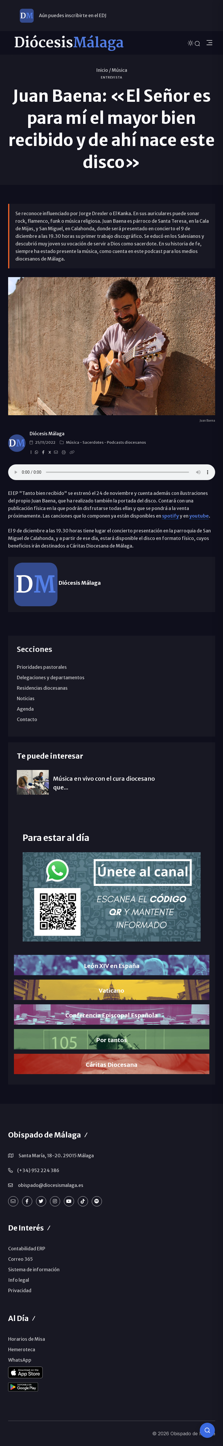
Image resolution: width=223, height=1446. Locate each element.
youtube (199, 516)
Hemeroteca (21, 1349)
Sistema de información (34, 1269)
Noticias (26, 698)
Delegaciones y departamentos (50, 677)
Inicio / (103, 70)
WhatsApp (19, 1360)
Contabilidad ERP (26, 1248)
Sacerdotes (93, 442)
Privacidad (19, 1290)
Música (119, 70)
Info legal (18, 1280)
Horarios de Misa (26, 1339)
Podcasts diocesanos (126, 442)
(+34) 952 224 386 (38, 1170)
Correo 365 (20, 1259)
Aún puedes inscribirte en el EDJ (73, 15)
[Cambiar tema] (191, 42)
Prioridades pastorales (42, 667)
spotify (170, 516)
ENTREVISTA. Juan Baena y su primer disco (111, 472)
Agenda (25, 709)
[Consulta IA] (207, 1430)
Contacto (27, 719)
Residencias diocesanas (42, 688)
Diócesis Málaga (47, 433)
